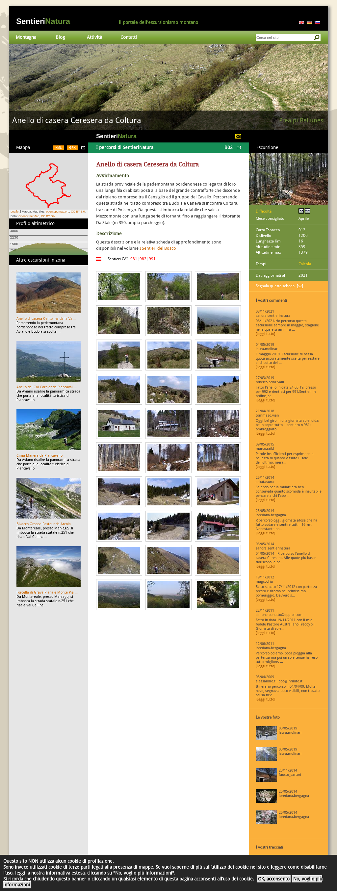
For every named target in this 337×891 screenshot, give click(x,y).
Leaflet (15, 211)
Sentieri (43, 21)
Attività (94, 37)
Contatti (128, 37)
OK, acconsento (274, 878)
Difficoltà (264, 211)
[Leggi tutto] (265, 334)
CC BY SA (48, 216)
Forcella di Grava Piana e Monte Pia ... (47, 592)
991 (152, 259)
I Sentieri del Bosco (158, 248)
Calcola (304, 264)
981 (133, 259)
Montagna (26, 37)
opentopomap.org (57, 211)
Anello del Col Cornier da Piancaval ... (46, 387)
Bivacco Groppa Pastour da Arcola (43, 524)
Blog (60, 37)
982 (143, 259)
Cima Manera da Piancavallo (39, 455)
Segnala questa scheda (275, 286)
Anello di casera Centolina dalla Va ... (46, 319)
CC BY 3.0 (78, 211)
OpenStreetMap (28, 216)
